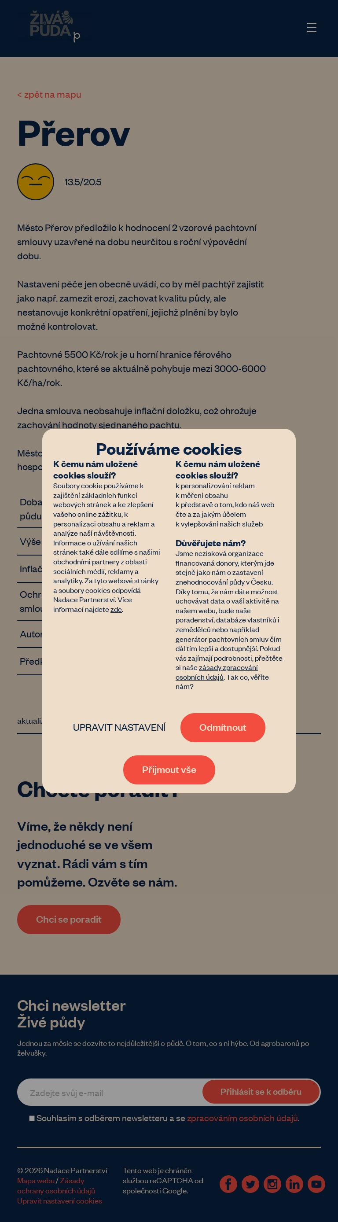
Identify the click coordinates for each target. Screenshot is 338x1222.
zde (116, 609)
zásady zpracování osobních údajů (217, 671)
